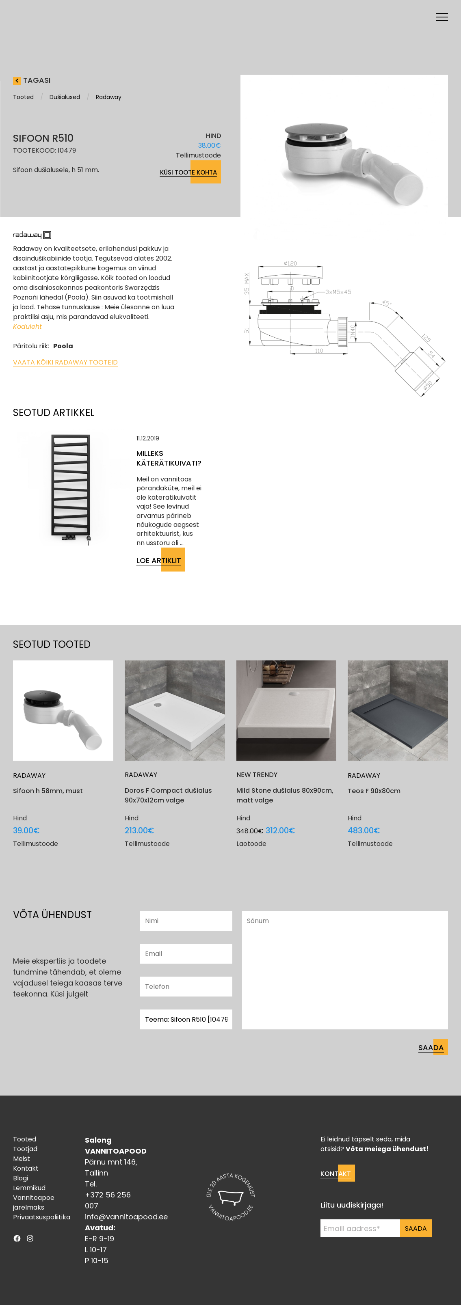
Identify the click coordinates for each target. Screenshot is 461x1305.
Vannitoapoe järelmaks (33, 1202)
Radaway (108, 97)
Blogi (20, 1178)
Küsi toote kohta (188, 172)
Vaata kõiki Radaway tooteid (65, 362)
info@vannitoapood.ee (126, 1217)
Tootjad (25, 1149)
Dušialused (65, 97)
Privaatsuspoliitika (41, 1217)
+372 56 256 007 (108, 1200)
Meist (21, 1158)
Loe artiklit (158, 560)
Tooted (23, 97)
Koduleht (27, 326)
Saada (416, 1228)
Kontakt (26, 1168)
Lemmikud (29, 1188)
